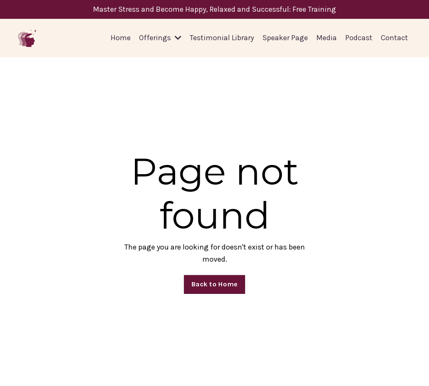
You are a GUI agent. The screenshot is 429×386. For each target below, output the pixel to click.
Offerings (160, 37)
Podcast (358, 37)
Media (326, 37)
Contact (394, 37)
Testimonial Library (222, 37)
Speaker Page (285, 37)
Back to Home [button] (214, 284)
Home (121, 37)
